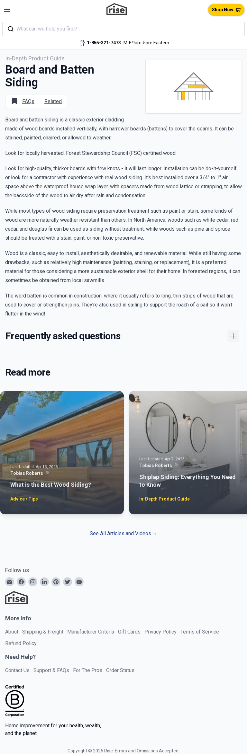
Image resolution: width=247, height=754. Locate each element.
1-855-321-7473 (104, 42)
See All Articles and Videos (124, 533)
